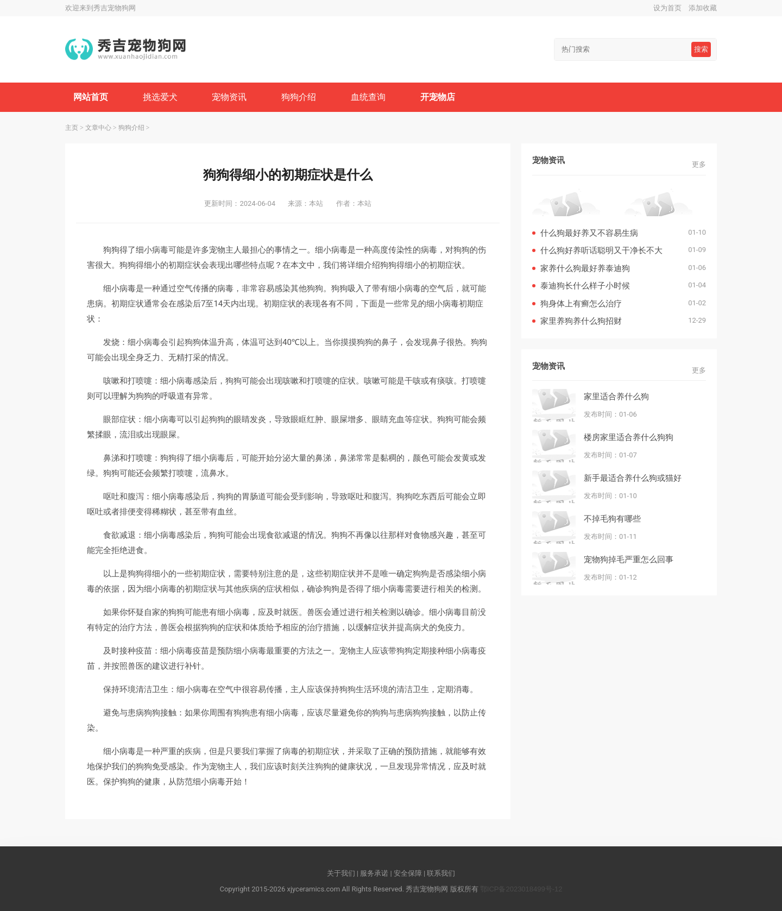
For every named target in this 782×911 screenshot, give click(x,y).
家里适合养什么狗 (616, 396)
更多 (699, 164)
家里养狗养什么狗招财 (581, 320)
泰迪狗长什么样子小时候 (585, 285)
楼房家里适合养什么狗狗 (628, 437)
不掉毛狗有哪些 (612, 518)
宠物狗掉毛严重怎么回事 (628, 559)
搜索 (701, 49)
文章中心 (98, 127)
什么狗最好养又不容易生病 (589, 232)
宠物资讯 (229, 97)
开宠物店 (437, 97)
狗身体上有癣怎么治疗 (581, 303)
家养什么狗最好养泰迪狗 (585, 268)
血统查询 (368, 97)
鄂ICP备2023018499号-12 (521, 889)
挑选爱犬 (160, 97)
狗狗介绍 (298, 97)
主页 (71, 127)
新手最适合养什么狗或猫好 (633, 477)
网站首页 (90, 97)
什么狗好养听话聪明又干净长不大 (601, 250)
